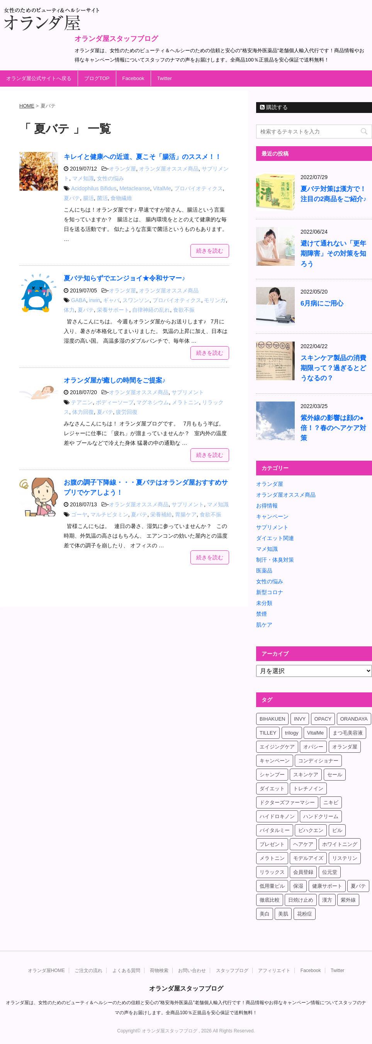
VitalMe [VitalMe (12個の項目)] (315, 733)
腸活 (88, 198)
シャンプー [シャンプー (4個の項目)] (272, 774)
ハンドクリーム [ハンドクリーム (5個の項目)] (320, 816)
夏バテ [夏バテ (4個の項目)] (358, 886)
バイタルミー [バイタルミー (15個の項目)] (275, 830)
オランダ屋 (122, 169)
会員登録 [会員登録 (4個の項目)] (303, 872)
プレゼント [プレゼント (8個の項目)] (272, 844)
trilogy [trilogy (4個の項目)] (292, 733)
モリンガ (215, 300)
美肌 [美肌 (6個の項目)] (283, 914)
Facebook (133, 78)
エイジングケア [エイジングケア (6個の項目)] (277, 747)
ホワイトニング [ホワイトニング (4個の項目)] (339, 844)
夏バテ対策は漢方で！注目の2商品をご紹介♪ (334, 194)
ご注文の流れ (88, 970)
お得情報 (267, 505)
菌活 (102, 198)
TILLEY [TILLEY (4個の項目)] (268, 733)
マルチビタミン (109, 514)
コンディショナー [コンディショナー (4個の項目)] (318, 761)
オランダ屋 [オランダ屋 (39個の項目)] (344, 747)
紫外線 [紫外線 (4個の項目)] (348, 900)
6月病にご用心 (322, 303)
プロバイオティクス (198, 188)
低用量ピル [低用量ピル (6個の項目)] (272, 886)
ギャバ (111, 300)
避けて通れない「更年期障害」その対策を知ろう (333, 253)
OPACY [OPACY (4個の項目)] (323, 719)
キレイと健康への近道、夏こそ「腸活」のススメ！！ (142, 157)
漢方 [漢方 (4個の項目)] (327, 900)
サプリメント (188, 392)
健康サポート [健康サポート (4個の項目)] (327, 886)
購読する (274, 107)
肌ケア (264, 625)
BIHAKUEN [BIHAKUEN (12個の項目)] (272, 719)
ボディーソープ (115, 402)
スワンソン (135, 300)
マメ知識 (83, 178)
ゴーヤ (79, 514)
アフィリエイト (274, 970)
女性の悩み (110, 178)
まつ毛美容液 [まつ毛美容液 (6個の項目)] (348, 733)
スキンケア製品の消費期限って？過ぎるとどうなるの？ (333, 368)
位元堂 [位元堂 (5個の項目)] (329, 872)
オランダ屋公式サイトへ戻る (38, 78)
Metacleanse (134, 188)
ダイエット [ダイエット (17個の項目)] (272, 788)
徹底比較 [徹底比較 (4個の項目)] (270, 900)
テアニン (82, 402)
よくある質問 (126, 970)
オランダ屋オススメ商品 (169, 169)
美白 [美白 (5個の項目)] (265, 914)
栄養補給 (161, 514)
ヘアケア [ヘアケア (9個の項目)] (303, 844)
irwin (94, 300)
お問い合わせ (192, 970)
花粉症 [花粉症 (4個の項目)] (304, 914)
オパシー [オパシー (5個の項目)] (313, 747)
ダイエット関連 (275, 538)
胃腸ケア (186, 514)
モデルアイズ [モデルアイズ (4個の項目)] (308, 858)
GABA (78, 300)
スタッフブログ (232, 970)
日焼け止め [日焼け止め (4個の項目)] (300, 900)
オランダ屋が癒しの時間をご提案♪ (114, 380)
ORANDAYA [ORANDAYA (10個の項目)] (354, 719)
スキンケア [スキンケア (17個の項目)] (305, 774)
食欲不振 (184, 310)
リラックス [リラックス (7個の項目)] (272, 872)
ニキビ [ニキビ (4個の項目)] (330, 802)
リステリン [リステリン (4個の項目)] (344, 858)
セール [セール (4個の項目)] (334, 774)
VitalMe (162, 188)
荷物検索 (159, 970)
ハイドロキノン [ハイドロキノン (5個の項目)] (277, 816)
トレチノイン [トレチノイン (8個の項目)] (308, 788)
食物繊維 (121, 198)
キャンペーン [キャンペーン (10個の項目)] (275, 761)
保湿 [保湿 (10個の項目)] (298, 886)
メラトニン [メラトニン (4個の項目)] (272, 858)
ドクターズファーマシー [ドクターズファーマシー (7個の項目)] (287, 802)
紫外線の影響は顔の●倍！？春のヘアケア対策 (333, 428)
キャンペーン (272, 516)
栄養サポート (113, 310)
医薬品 (264, 570)
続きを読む (209, 251)
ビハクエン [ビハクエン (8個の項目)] (310, 830)
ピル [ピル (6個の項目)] (337, 830)
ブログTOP (97, 78)
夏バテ (72, 198)
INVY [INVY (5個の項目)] (300, 719)
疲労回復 (127, 412)
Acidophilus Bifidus (94, 188)
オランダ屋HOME (46, 970)
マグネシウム (152, 402)
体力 (69, 310)
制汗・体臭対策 (275, 560)
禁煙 (261, 614)
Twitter (164, 78)
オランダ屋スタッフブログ (116, 39)
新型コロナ (269, 592)
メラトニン (185, 402)
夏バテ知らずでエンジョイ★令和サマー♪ (124, 278)
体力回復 (83, 412)
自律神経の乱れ (151, 310)
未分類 (264, 603)
